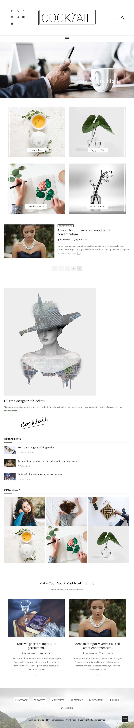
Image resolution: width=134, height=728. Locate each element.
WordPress (71, 719)
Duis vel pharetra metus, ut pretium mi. (40, 474)
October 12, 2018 (26, 452)
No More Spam (97, 206)
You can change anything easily (36, 447)
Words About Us (36, 206)
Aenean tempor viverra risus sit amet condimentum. (48, 461)
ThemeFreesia (10, 410)
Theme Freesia (57, 719)
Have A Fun (36, 150)
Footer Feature (65, 226)
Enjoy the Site (98, 150)
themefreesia (65, 239)
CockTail (32, 719)
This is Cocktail (97, 81)
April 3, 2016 (80, 239)
